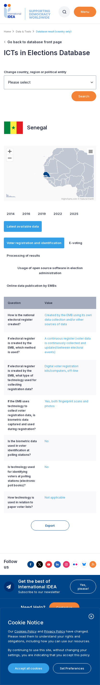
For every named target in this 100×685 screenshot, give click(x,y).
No (47, 441)
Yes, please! (83, 584)
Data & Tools (23, 31)
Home (7, 31)
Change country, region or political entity (35, 72)
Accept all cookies (28, 668)
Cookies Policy (25, 631)
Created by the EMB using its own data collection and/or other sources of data (68, 319)
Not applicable (55, 497)
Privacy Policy (54, 631)
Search (83, 96)
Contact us (64, 605)
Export (50, 523)
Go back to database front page (34, 42)
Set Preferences (72, 668)
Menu (85, 12)
